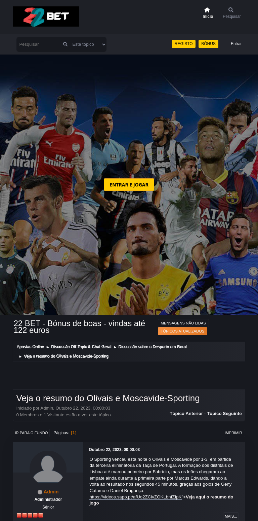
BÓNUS (208, 43)
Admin (51, 491)
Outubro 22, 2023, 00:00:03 (114, 449)
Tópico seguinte (224, 413)
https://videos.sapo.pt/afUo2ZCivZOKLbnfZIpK (135, 496)
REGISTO (184, 43)
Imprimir (233, 433)
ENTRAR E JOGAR (129, 184)
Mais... (231, 516)
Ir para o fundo (31, 433)
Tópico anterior (186, 413)
